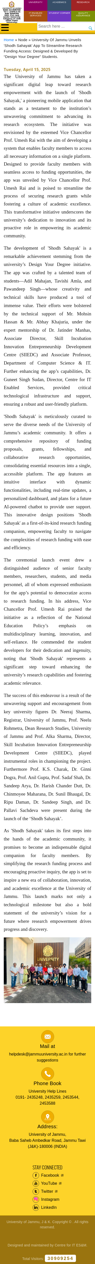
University (36, 2)
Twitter (43, 1191)
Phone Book (47, 1083)
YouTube (45, 1183)
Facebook (46, 1175)
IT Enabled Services (35, 14)
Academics (59, 2)
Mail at (47, 1046)
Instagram (46, 1199)
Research (83, 2)
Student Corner (59, 13)
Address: (47, 1126)
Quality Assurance (83, 14)
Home (9, 40)
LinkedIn (45, 1207)
